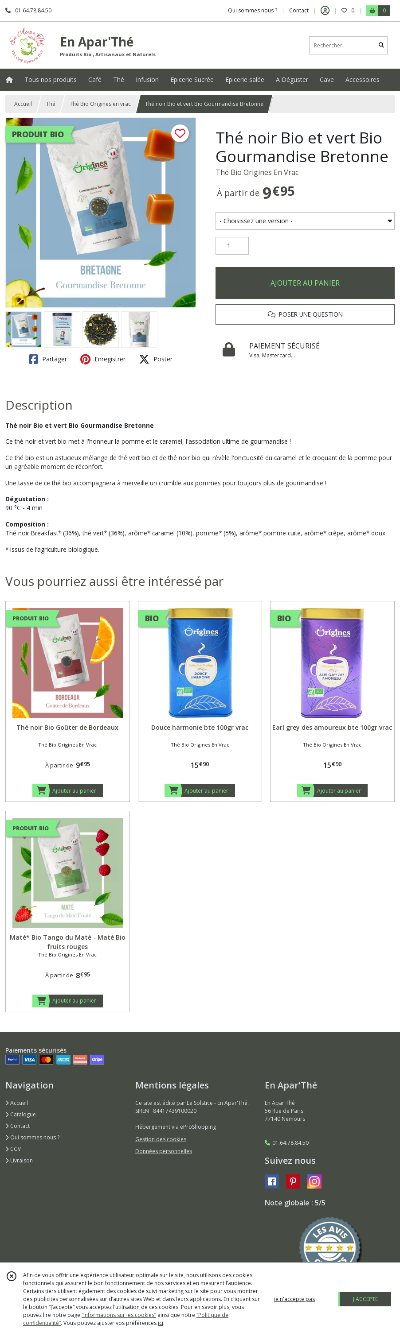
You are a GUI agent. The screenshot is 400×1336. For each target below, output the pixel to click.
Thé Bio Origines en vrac (100, 104)
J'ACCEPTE (365, 1299)
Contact (299, 10)
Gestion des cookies (160, 1139)
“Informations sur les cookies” (119, 1315)
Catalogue (20, 1114)
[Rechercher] (381, 45)
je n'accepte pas (294, 1299)
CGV (13, 1149)
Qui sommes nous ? (32, 1137)
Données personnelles (163, 1151)
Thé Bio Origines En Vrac (257, 172)
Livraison (19, 1160)
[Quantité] (232, 246)
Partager (48, 359)
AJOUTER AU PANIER (305, 283)
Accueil (23, 104)
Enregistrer (102, 359)
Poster (156, 359)
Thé (50, 104)
